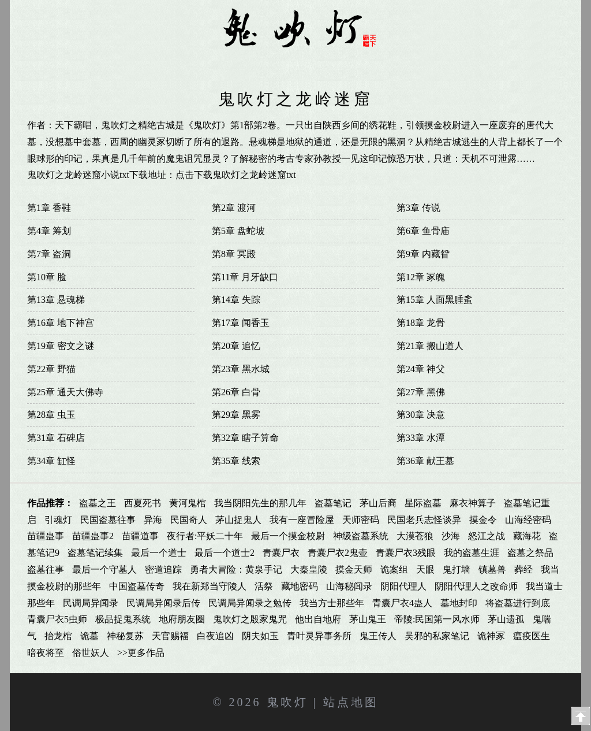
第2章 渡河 (234, 208)
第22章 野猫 (51, 369)
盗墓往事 (45, 569)
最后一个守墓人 (104, 569)
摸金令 (483, 520)
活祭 (264, 586)
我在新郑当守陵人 (209, 586)
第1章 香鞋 (49, 208)
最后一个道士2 (224, 553)
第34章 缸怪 (51, 461)
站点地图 (351, 702)
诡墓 (89, 636)
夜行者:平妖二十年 (205, 536)
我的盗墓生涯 (471, 553)
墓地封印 (458, 603)
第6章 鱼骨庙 (423, 231)
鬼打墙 (456, 569)
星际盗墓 (423, 503)
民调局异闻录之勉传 (249, 603)
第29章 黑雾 (236, 415)
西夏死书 (142, 503)
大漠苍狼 (415, 536)
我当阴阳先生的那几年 (260, 503)
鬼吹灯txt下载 (437, 64)
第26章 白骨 (236, 392)
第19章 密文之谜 (60, 346)
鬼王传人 (378, 636)
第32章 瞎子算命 (245, 438)
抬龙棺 (58, 636)
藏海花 (527, 536)
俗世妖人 (90, 653)
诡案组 (394, 569)
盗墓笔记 (333, 503)
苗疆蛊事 (45, 536)
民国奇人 (188, 520)
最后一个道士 (158, 553)
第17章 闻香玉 (241, 323)
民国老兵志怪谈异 (424, 520)
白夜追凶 (215, 636)
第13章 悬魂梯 (56, 300)
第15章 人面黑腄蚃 (435, 300)
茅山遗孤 (506, 619)
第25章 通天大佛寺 (65, 392)
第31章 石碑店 (56, 438)
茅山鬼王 (367, 619)
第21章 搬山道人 (430, 346)
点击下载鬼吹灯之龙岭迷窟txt (235, 175)
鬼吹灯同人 (208, 64)
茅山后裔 (378, 503)
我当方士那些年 (332, 603)
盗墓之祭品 (530, 553)
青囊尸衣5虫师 (57, 619)
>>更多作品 (140, 653)
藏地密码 (299, 586)
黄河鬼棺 (187, 503)
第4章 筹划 (49, 231)
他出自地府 (318, 619)
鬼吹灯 (287, 702)
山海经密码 (528, 520)
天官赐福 (170, 636)
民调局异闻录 (90, 603)
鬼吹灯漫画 (274, 64)
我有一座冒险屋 (302, 520)
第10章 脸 (46, 277)
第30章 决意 (421, 415)
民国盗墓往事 (108, 520)
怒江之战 (486, 536)
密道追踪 (163, 569)
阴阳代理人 (403, 586)
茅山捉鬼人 (238, 520)
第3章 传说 (418, 208)
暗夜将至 (45, 653)
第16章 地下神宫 (60, 323)
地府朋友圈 (182, 619)
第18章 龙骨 (421, 323)
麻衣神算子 (473, 503)
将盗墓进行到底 (517, 603)
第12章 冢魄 (421, 277)
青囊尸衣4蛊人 (402, 603)
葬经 (523, 569)
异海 (153, 520)
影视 (499, 64)
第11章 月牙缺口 (245, 277)
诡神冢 (491, 636)
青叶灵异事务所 (319, 636)
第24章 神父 (421, 369)
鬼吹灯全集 (142, 64)
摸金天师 (353, 569)
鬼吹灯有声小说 (350, 64)
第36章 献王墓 (425, 461)
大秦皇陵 (308, 569)
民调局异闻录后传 (163, 603)
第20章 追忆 (236, 346)
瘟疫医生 (531, 636)
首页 (92, 64)
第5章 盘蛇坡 (238, 231)
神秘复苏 (125, 636)
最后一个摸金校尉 (288, 536)
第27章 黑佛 (421, 392)
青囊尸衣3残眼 (406, 553)
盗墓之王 (97, 503)
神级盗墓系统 (360, 536)
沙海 (451, 536)
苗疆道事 (140, 536)
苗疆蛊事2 (93, 536)
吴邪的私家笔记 (437, 636)
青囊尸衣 (281, 553)
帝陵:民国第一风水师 (437, 619)
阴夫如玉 (260, 636)
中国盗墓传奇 (136, 586)
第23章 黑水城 (241, 369)
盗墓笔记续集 (95, 553)
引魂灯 (58, 520)
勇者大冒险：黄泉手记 (236, 569)
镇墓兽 (492, 569)
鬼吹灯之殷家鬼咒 (250, 619)
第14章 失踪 (236, 300)
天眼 (425, 569)
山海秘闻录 (349, 586)
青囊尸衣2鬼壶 (338, 553)
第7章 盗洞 (49, 254)
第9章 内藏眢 (423, 254)
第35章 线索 (236, 461)
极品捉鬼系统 (123, 619)
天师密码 (360, 520)
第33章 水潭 (421, 438)
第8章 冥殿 (234, 254)
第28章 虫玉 (51, 415)
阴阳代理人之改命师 (476, 586)
